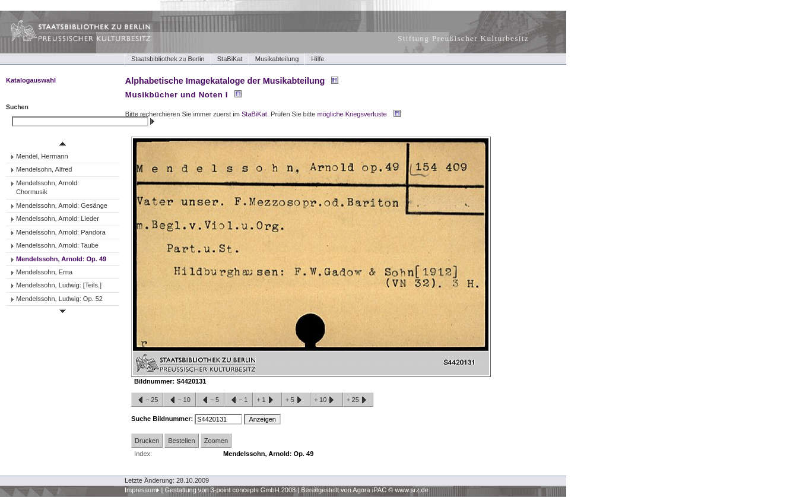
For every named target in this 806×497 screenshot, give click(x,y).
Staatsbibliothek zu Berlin (168, 58)
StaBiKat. (255, 114)
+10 (326, 400)
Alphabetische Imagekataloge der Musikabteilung (225, 81)
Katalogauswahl (31, 80)
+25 (358, 400)
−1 (238, 400)
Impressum (141, 489)
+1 (267, 400)
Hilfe (317, 58)
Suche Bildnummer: (163, 418)
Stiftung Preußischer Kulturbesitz (463, 38)
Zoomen (216, 440)
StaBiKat (230, 58)
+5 (296, 400)
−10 (179, 400)
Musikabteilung (277, 58)
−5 (210, 400)
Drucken (147, 440)
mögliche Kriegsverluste (352, 114)
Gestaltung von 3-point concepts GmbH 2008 (230, 489)
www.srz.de (411, 489)
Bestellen (181, 440)
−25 (147, 400)
